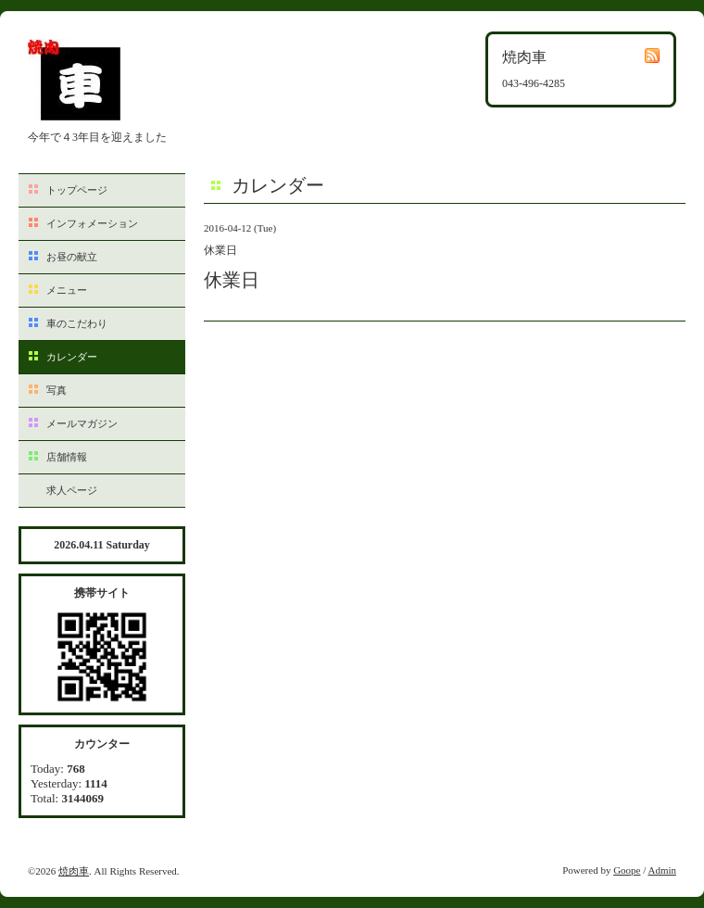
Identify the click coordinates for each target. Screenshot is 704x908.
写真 (56, 390)
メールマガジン (82, 423)
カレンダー (71, 356)
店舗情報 (66, 456)
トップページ (76, 189)
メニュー (66, 290)
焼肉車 (73, 870)
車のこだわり (76, 323)
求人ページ (71, 490)
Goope (626, 870)
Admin (661, 870)
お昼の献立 (71, 256)
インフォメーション (92, 223)
